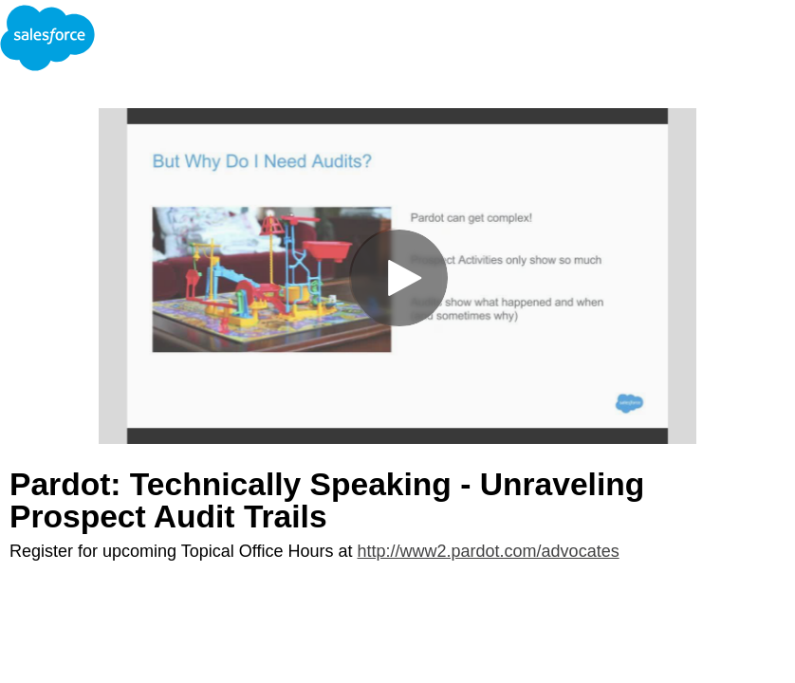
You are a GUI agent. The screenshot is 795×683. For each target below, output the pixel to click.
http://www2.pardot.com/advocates (488, 551)
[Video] (397, 276)
